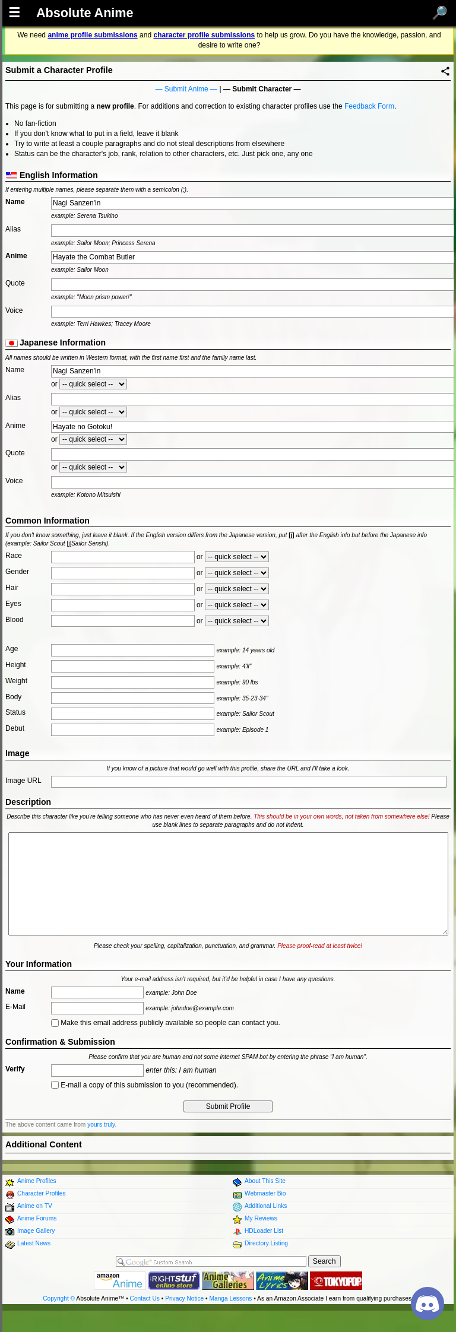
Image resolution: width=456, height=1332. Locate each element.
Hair (11, 587)
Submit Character (262, 89)
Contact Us (145, 1298)
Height (15, 665)
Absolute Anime (85, 13)
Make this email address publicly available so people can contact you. (165, 1023)
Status (15, 712)
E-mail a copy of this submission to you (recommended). (144, 1085)
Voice (14, 310)
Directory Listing (266, 1243)
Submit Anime (186, 89)
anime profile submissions (92, 35)
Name (15, 202)
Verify (15, 1069)
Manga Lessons (231, 1298)
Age (11, 649)
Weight (16, 681)
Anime (16, 256)
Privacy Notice (184, 1298)
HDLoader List (264, 1231)
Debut (14, 728)
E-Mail (15, 1007)
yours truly (101, 1124)
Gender (17, 571)
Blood (14, 620)
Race (13, 555)
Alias (13, 229)
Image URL (23, 780)
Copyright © (59, 1298)
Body (13, 697)
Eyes (13, 604)
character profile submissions (204, 35)
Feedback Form (369, 106)
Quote (15, 283)
